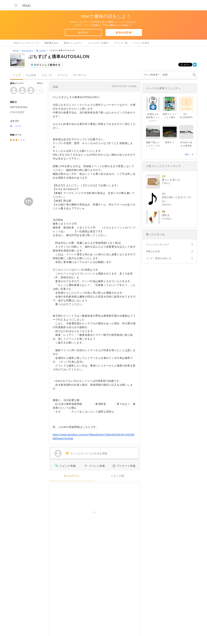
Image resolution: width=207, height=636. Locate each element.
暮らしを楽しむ (171, 179)
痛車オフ (169, 142)
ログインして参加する (47, 64)
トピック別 (117, 476)
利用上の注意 (153, 251)
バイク (21, 140)
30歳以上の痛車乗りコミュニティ (153, 117)
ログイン (83, 32)
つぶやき (31, 75)
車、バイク (41, 50)
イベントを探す (141, 43)
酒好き (166, 215)
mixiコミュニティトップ (26, 43)
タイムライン (72, 476)
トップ (17, 75)
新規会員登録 (124, 32)
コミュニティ (27, 50)
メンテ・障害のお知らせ (158, 258)
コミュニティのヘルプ (157, 244)
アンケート (80, 75)
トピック (47, 75)
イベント (62, 75)
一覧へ (187, 154)
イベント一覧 (121, 43)
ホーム (16, 50)
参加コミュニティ (73, 43)
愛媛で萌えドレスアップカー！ (153, 145)
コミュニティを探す (98, 43)
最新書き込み (51, 43)
